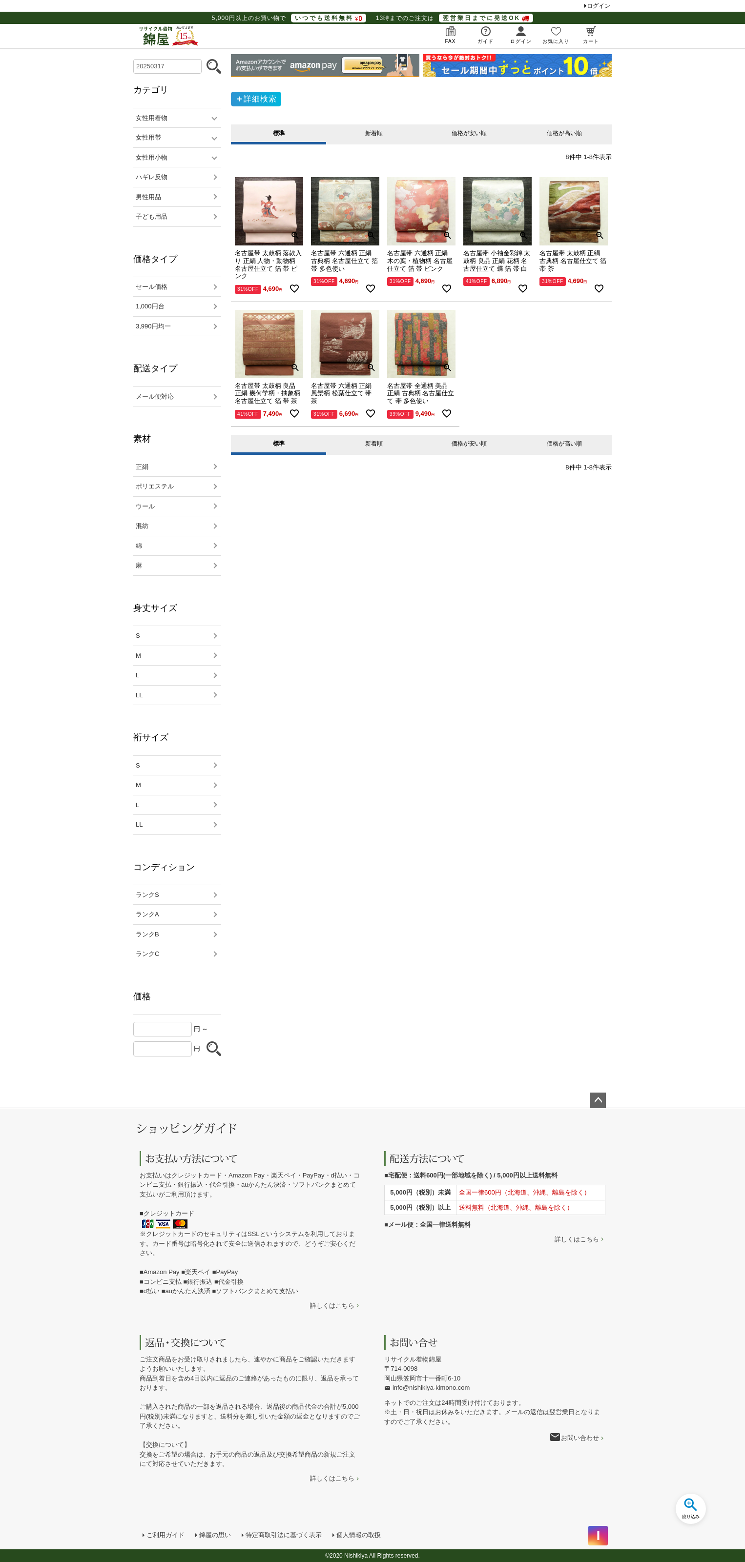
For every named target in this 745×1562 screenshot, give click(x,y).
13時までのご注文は (454, 18)
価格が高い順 (564, 133)
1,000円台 (150, 306)
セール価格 (151, 286)
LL (139, 695)
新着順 (374, 133)
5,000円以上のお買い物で (289, 18)
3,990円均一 (153, 326)
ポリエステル (155, 486)
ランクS (147, 894)
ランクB (147, 934)
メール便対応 (155, 396)
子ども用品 (151, 216)
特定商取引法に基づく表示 (284, 1535)
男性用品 (148, 197)
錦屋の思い (215, 1535)
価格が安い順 (469, 133)
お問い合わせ (580, 1437)
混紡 (142, 525)
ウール (145, 506)
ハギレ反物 (151, 177)
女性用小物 (151, 157)
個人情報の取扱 (358, 1535)
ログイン (598, 5)
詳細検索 (260, 99)
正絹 (142, 466)
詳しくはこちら (332, 1305)
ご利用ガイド (165, 1535)
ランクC (147, 953)
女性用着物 (151, 118)
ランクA (147, 914)
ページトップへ (598, 1100)
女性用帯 (148, 137)
